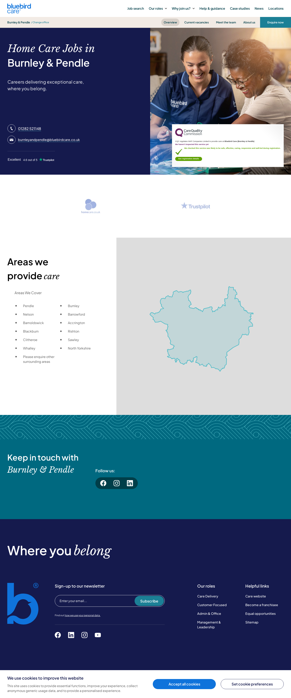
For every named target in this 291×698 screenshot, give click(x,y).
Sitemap (251, 622)
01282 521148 (29, 128)
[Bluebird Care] (19, 11)
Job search (135, 8)
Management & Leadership (209, 624)
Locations (276, 8)
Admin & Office (209, 613)
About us (249, 22)
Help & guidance (212, 8)
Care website (255, 596)
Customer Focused (212, 605)
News (259, 8)
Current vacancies (196, 22)
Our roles (158, 8)
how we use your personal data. (82, 615)
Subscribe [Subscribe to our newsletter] (149, 601)
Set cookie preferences (252, 684)
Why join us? (183, 8)
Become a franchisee (261, 605)
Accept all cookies (184, 684)
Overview (170, 22)
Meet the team (226, 22)
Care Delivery (207, 596)
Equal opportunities (260, 613)
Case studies (240, 8)
